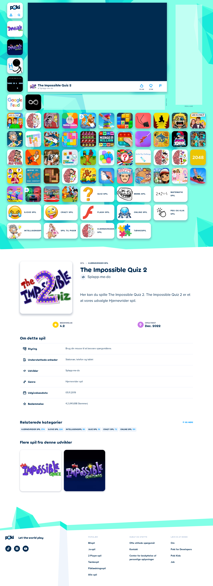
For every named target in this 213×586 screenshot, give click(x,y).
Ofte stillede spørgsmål (142, 543)
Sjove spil (55, 429)
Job (173, 562)
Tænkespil (93, 562)
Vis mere (187, 422)
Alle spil (92, 575)
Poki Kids (176, 556)
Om (173, 543)
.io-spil (91, 549)
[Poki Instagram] (17, 549)
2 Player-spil (95, 556)
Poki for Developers (181, 549)
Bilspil (91, 543)
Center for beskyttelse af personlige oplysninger (142, 558)
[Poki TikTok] (8, 549)
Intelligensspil (75, 429)
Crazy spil (110, 429)
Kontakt (133, 549)
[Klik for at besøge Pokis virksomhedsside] (24, 537)
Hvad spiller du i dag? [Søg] (19, 15)
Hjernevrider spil (98, 263)
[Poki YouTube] (26, 549)
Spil (82, 263)
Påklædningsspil (97, 568)
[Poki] (15, 7)
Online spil (127, 429)
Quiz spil (94, 429)
